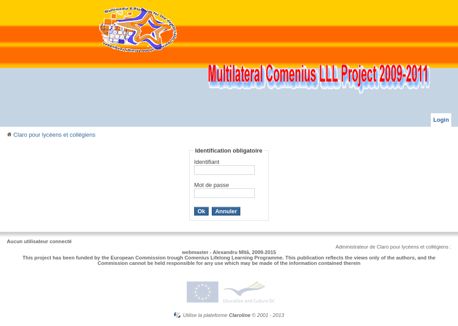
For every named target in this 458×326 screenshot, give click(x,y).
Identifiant (206, 161)
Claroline (240, 315)
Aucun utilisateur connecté (39, 241)
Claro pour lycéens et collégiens (51, 134)
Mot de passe (211, 185)
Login (441, 119)
